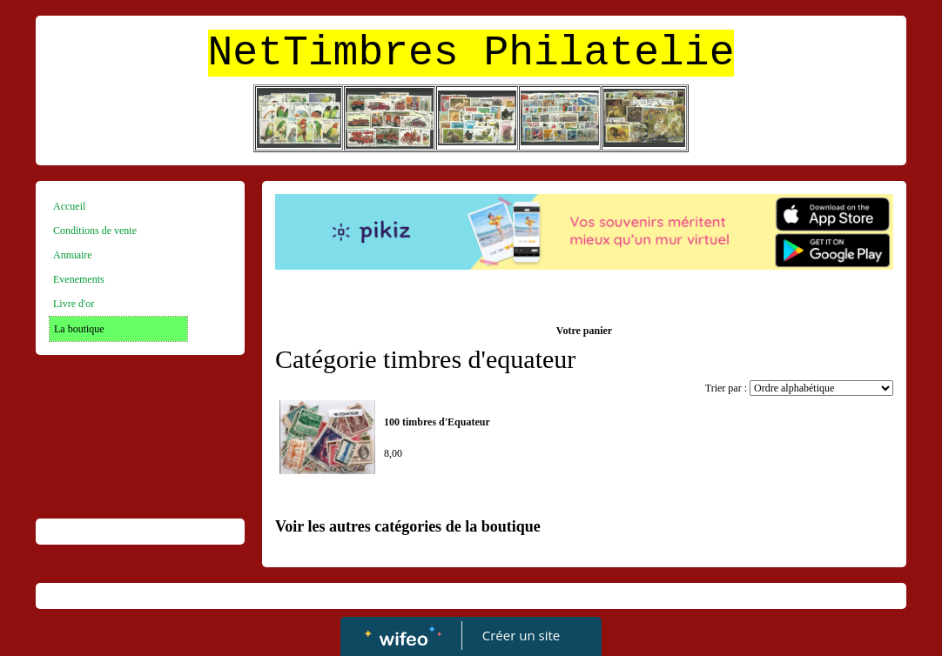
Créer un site (521, 635)
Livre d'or (73, 304)
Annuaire (72, 255)
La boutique (79, 329)
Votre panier (584, 331)
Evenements (78, 279)
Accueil (69, 206)
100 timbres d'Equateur (437, 422)
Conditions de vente (95, 230)
